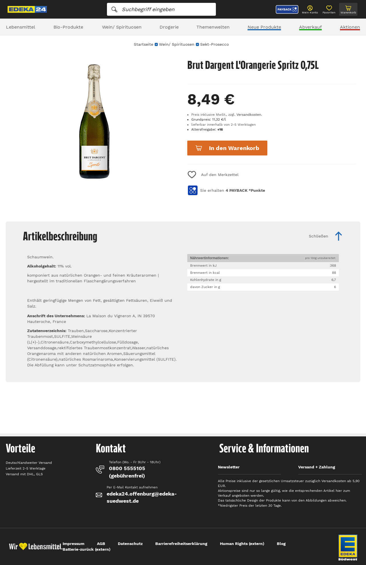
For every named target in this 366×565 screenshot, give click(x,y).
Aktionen (350, 27)
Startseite (143, 44)
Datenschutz (130, 543)
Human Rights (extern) (242, 543)
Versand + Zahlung (316, 467)
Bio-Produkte (68, 27)
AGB (101, 543)
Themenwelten (213, 27)
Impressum (73, 543)
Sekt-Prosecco (214, 44)
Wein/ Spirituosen (122, 27)
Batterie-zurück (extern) (86, 549)
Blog (281, 543)
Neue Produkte (264, 27)
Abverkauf (310, 27)
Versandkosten (248, 115)
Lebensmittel (20, 27)
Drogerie (169, 27)
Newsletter (229, 467)
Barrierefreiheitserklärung (181, 543)
